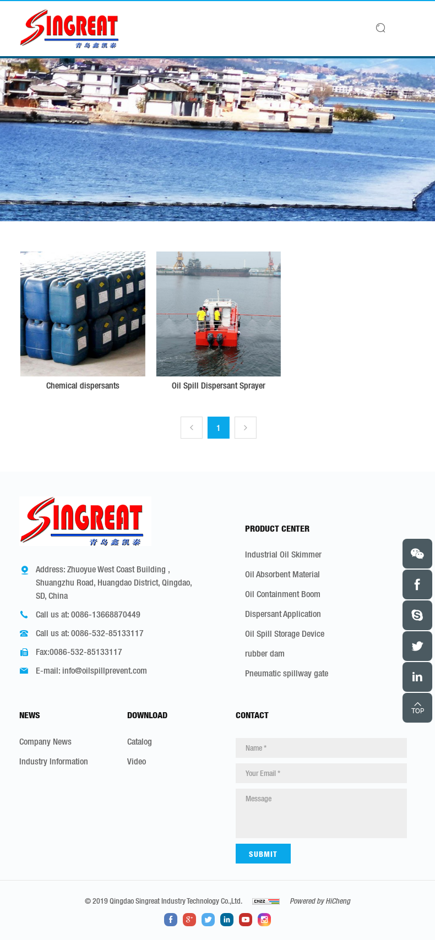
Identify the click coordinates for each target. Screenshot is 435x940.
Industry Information (53, 761)
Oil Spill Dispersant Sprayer (232, 385)
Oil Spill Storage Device (284, 633)
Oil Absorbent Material (282, 574)
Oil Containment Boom (282, 594)
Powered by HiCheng (320, 901)
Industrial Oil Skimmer (283, 554)
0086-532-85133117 (107, 633)
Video (136, 761)
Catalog (139, 741)
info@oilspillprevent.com (104, 670)
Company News (45, 741)
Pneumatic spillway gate (286, 673)
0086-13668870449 (105, 614)
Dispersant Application (283, 614)
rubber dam (265, 653)
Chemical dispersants (95, 385)
